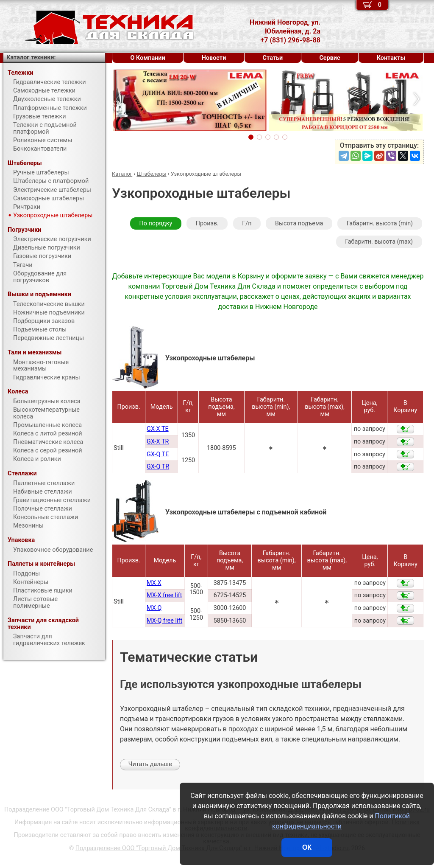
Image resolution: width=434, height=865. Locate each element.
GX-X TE (158, 428)
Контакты (391, 58)
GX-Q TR (158, 466)
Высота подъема (299, 223)
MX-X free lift (164, 595)
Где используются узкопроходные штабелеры (241, 684)
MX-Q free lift (164, 620)
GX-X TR (158, 441)
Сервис (329, 58)
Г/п (246, 223)
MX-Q (154, 608)
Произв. (207, 223)
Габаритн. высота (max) (379, 241)
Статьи (272, 58)
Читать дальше (150, 764)
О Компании (148, 58)
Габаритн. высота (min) (380, 223)
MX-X (154, 583)
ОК (307, 847)
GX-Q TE (158, 454)
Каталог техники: (31, 57)
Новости (214, 58)
